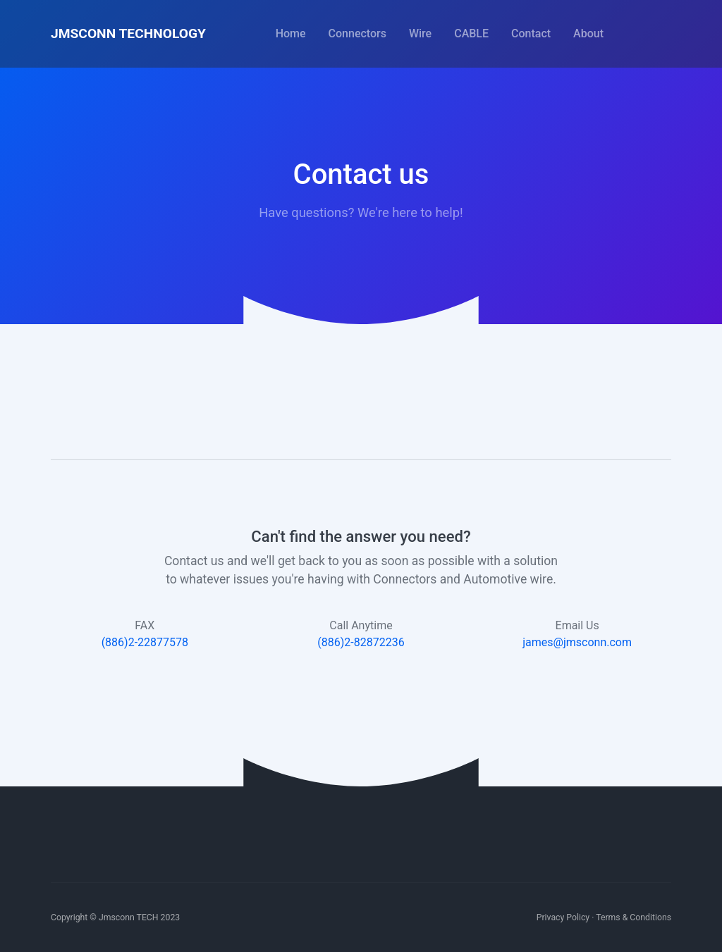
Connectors (357, 33)
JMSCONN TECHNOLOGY (128, 33)
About (588, 33)
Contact (531, 33)
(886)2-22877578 (145, 642)
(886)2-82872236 (360, 642)
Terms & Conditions (633, 917)
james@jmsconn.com (577, 642)
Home (291, 33)
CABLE (471, 33)
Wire (420, 33)
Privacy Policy (563, 917)
